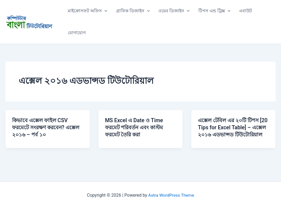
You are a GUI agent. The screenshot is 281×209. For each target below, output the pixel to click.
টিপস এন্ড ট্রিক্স (214, 11)
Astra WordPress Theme (171, 195)
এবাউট (245, 10)
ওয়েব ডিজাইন (174, 11)
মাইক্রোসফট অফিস (87, 11)
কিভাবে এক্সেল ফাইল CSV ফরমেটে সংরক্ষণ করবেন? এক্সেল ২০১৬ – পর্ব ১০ (41, 127)
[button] (104, 11)
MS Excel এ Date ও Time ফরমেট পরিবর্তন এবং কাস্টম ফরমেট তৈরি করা (136, 127)
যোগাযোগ (77, 32)
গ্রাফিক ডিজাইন (133, 11)
